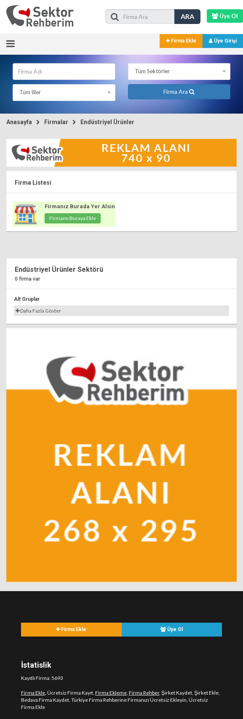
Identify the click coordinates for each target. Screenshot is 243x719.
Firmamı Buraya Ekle (72, 218)
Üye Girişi (223, 41)
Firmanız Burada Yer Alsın (80, 206)
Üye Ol (171, 629)
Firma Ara (179, 91)
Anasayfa (19, 122)
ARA (187, 16)
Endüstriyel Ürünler (107, 122)
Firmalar (56, 122)
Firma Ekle (181, 41)
